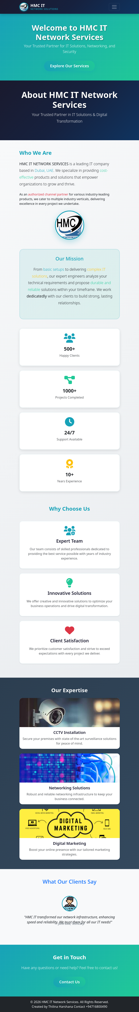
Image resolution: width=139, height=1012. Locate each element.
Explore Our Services (69, 67)
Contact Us (69, 983)
